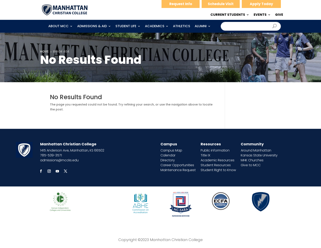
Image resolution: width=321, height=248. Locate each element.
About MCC (58, 26)
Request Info (180, 3)
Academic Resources (217, 160)
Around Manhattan (256, 150)
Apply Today (261, 3)
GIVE (279, 15)
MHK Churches (252, 160)
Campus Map (171, 150)
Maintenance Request (178, 170)
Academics (154, 26)
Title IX (205, 155)
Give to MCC (251, 165)
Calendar (167, 155)
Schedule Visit (221, 3)
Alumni (201, 26)
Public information (215, 150)
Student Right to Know (218, 170)
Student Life (125, 26)
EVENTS (260, 15)
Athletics (181, 26)
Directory (167, 160)
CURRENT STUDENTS (227, 15)
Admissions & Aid (92, 26)
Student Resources (216, 165)
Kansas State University (259, 155)
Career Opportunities (177, 165)
